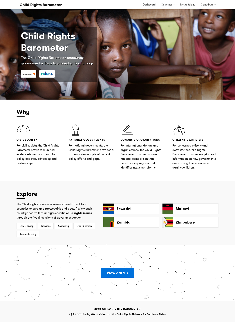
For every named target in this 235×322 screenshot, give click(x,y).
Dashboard (149, 4)
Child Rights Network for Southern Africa (141, 314)
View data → (117, 272)
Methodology (187, 4)
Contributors (208, 4)
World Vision (98, 314)
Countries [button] (168, 4)
